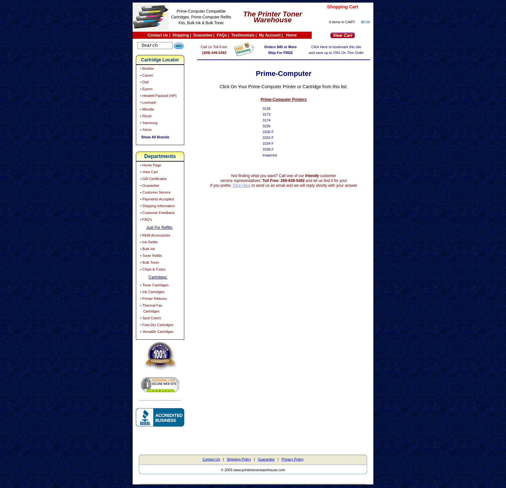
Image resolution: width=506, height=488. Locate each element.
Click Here (246, 185)
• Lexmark (147, 103)
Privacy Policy (292, 460)
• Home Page (150, 166)
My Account (270, 35)
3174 (271, 120)
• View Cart (148, 173)
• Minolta (146, 110)
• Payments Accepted (156, 200)
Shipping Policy (239, 460)
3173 (271, 114)
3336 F (272, 149)
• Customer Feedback (156, 214)
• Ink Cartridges (151, 293)
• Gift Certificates (153, 180)
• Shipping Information (157, 207)
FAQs (222, 35)
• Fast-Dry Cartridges (156, 326)
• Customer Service (154, 193)
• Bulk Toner (149, 263)
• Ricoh (145, 117)
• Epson (145, 90)
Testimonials (242, 35)
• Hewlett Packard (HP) (158, 97)
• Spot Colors (150, 319)
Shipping (180, 35)
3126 (271, 109)
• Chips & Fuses (152, 270)
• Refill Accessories (154, 236)
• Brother (146, 69)
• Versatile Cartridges (156, 332)
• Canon (146, 76)
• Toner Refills (150, 257)
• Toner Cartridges (153, 286)
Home (291, 35)
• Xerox (145, 131)
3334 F (272, 143)
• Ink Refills (148, 243)
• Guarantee (149, 186)
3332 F (272, 138)
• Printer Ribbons (153, 300)
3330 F (272, 132)
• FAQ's (145, 220)
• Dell (143, 83)
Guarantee (202, 35)
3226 (271, 126)
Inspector (274, 155)
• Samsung (148, 124)
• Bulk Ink (147, 250)
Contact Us (157, 35)
